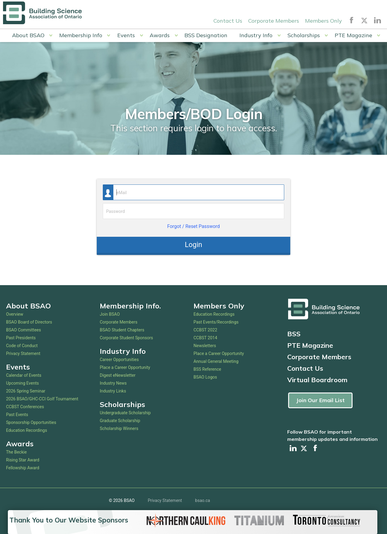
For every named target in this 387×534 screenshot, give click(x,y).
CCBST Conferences (25, 406)
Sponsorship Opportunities (31, 422)
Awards (160, 35)
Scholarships (304, 35)
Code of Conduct (22, 345)
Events (126, 35)
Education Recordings (26, 430)
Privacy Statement (23, 353)
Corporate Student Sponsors (126, 337)
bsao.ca (202, 500)
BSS (294, 334)
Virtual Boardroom (317, 380)
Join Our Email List (320, 400)
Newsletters (205, 345)
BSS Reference (207, 369)
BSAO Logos (205, 377)
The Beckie (16, 452)
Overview (14, 314)
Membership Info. (130, 305)
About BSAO (28, 35)
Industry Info (255, 35)
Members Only (323, 20)
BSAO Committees (23, 329)
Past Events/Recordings (216, 322)
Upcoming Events (22, 383)
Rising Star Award (22, 459)
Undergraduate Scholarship (125, 412)
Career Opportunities (119, 359)
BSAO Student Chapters (122, 329)
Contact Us (227, 20)
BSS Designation (205, 35)
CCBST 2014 (205, 337)
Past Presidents (21, 337)
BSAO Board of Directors (29, 322)
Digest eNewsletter (117, 375)
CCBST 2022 (205, 329)
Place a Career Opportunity (125, 367)
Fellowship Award (22, 467)
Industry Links (113, 391)
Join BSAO (110, 314)
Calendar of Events (23, 375)
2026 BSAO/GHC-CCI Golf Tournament (42, 398)
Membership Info (80, 35)
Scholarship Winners (119, 428)
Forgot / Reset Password (193, 226)
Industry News (113, 383)
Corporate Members (273, 20)
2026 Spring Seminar (25, 391)
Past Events (17, 414)
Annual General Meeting (216, 361)
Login (193, 244)
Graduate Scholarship (120, 420)
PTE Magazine (353, 35)
